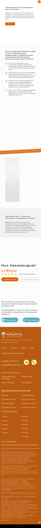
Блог (32, 347)
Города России (27, 399)
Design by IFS (6, 520)
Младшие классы (29, 403)
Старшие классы (28, 407)
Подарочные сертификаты (12, 353)
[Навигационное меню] (39, 1)
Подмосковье (27, 395)
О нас (4, 347)
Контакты (14, 347)
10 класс (25, 432)
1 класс (4, 416)
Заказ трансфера (8, 441)
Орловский (26, 382)
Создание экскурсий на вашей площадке (19, 444)
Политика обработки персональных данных (18, 493)
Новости (24, 347)
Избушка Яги (27, 376)
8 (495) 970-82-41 (10, 361)
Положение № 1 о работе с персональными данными (18, 497)
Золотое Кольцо (8, 399)
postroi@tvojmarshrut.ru (12, 364)
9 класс (24, 428)
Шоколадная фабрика (11, 372)
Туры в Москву (7, 382)
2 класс (4, 420)
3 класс (4, 424)
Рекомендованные (9, 411)
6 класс (24, 416)
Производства (7, 403)
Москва (4, 395)
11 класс (25, 436)
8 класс (24, 424)
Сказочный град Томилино (8, 377)
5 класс (4, 432)
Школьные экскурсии (16, 390)
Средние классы (8, 407)
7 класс (24, 420)
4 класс (4, 428)
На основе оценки (27, 274)
